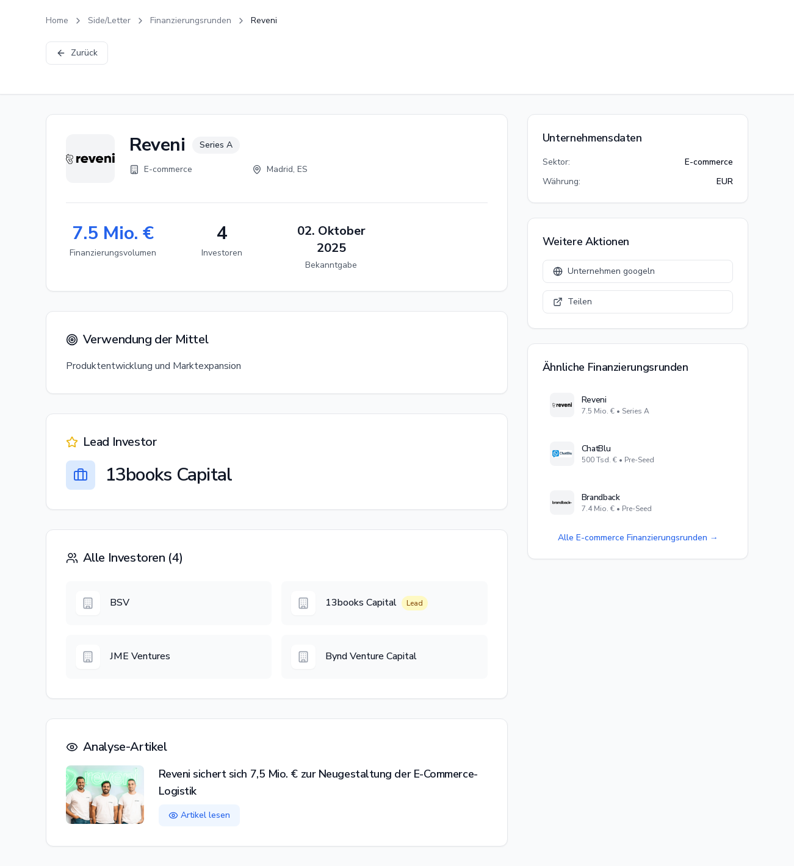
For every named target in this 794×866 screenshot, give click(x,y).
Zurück (77, 53)
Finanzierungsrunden (190, 20)
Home (57, 20)
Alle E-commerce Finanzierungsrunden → (638, 537)
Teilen (572, 301)
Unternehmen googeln (604, 271)
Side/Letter (109, 20)
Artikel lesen (199, 815)
